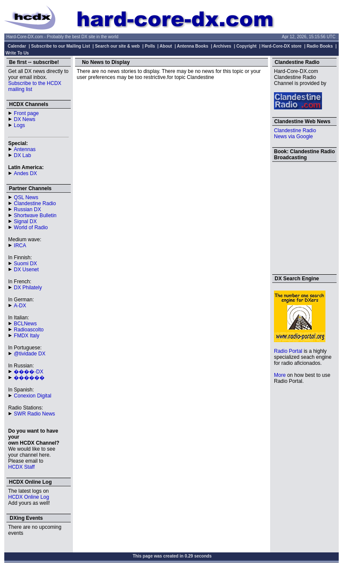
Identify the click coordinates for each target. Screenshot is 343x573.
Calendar (17, 46)
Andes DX (25, 173)
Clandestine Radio (35, 203)
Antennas (25, 149)
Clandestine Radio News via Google (295, 133)
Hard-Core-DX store (281, 46)
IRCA (20, 246)
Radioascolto (28, 330)
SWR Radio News (34, 414)
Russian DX (27, 209)
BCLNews (25, 324)
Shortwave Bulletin (35, 215)
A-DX (20, 306)
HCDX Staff (21, 467)
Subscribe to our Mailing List (60, 46)
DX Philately (28, 288)
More (280, 375)
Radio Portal (288, 351)
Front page (26, 113)
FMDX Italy (26, 336)
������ (29, 378)
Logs (19, 125)
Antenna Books (192, 46)
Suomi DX (25, 264)
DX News (24, 119)
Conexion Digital (32, 396)
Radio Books (320, 46)
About (165, 46)
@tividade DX (29, 354)
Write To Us (17, 53)
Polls (150, 46)
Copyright (246, 46)
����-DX (28, 372)
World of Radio (31, 227)
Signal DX (25, 221)
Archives (222, 46)
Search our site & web (117, 46)
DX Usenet (26, 270)
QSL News (26, 197)
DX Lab (22, 155)
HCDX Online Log (28, 497)
